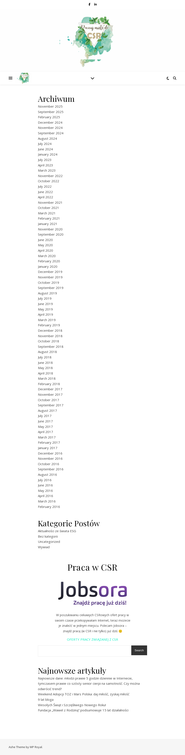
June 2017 (45, 421)
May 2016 (45, 490)
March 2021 (47, 213)
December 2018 (50, 330)
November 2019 (50, 277)
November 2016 (50, 458)
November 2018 (50, 336)
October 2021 (48, 207)
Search (139, 650)
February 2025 (49, 117)
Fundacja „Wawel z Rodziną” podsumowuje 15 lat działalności (83, 710)
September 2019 (50, 288)
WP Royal (36, 747)
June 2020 (45, 240)
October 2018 (48, 341)
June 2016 (45, 485)
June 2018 (45, 362)
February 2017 (49, 442)
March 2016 (47, 501)
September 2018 (50, 346)
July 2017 (45, 416)
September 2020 (50, 234)
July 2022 (45, 186)
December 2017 (50, 389)
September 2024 (50, 133)
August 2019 (47, 293)
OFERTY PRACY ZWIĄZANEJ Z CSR (92, 639)
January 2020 (47, 266)
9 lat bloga (46, 699)
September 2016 (50, 469)
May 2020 (45, 245)
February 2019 (49, 325)
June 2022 (45, 192)
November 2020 (50, 229)
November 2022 (50, 176)
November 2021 (50, 202)
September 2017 (50, 405)
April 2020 (45, 250)
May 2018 (45, 368)
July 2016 (45, 480)
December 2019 (50, 271)
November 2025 (50, 106)
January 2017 (47, 448)
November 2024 (50, 127)
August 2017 (47, 410)
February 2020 (49, 261)
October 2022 (48, 181)
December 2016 (50, 453)
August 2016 (47, 474)
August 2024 (47, 138)
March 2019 (47, 320)
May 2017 (45, 426)
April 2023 (45, 165)
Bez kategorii (48, 536)
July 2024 (45, 143)
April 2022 (45, 197)
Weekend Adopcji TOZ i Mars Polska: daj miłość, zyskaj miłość (83, 694)
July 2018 (45, 357)
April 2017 (45, 432)
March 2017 (47, 437)
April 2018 (45, 373)
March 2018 (47, 378)
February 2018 (49, 384)
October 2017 (48, 400)
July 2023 (45, 160)
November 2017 (50, 394)
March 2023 (47, 170)
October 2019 (48, 282)
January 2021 (47, 224)
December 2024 (50, 122)
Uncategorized (49, 541)
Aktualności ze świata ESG (57, 531)
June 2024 (45, 149)
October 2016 (48, 464)
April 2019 (45, 314)
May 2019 (45, 309)
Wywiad (44, 547)
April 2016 (45, 496)
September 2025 (50, 112)
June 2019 (45, 304)
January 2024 (47, 154)
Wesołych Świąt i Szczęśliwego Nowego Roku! (72, 705)
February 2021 (49, 218)
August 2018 (47, 352)
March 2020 (47, 256)
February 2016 (49, 506)
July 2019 (45, 298)
